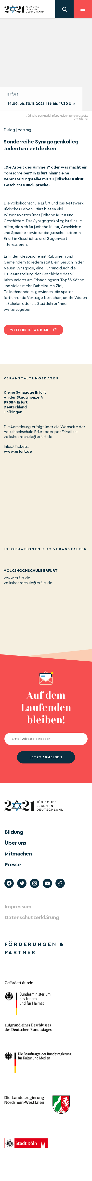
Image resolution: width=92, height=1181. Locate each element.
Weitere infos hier (29, 329)
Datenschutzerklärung (31, 917)
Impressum (17, 906)
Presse (12, 864)
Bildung (13, 832)
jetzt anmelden (46, 757)
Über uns (15, 843)
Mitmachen (18, 853)
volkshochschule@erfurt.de (28, 583)
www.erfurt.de (18, 451)
